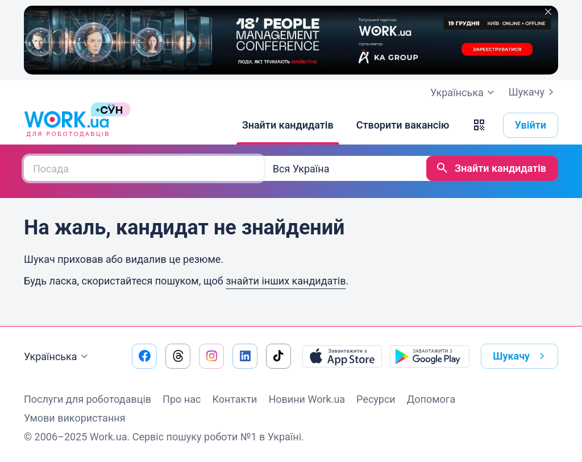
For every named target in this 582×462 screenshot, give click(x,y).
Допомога (431, 399)
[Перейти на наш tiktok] (278, 356)
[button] (479, 125)
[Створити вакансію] (403, 125)
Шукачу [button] (521, 356)
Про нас (182, 399)
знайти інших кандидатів (286, 281)
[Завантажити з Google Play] (429, 356)
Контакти (234, 399)
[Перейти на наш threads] (177, 356)
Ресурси (376, 399)
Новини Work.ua (306, 399)
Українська (57, 357)
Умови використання (75, 418)
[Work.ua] (66, 125)
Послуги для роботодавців (87, 399)
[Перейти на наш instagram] (211, 356)
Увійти (531, 125)
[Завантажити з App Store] (342, 356)
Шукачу (533, 92)
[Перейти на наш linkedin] (244, 356)
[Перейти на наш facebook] (144, 356)
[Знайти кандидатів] (287, 125)
